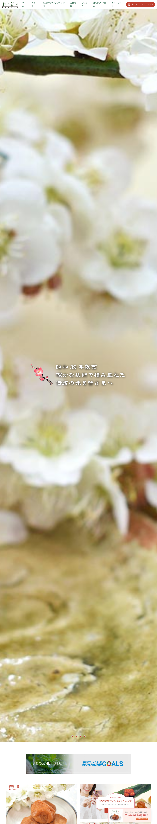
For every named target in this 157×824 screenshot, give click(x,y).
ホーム (24, 4)
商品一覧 (34, 4)
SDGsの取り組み (99, 4)
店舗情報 (73, 4)
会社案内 (84, 4)
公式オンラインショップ (140, 4)
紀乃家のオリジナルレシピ (54, 4)
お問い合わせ (116, 4)
